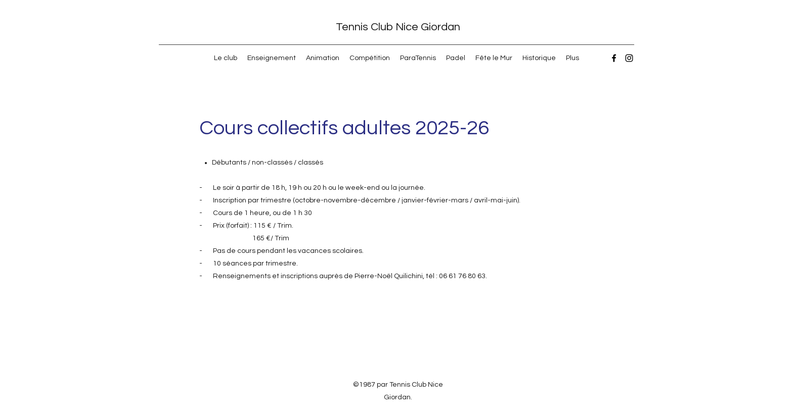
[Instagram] (629, 58)
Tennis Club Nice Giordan (398, 27)
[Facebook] (614, 58)
